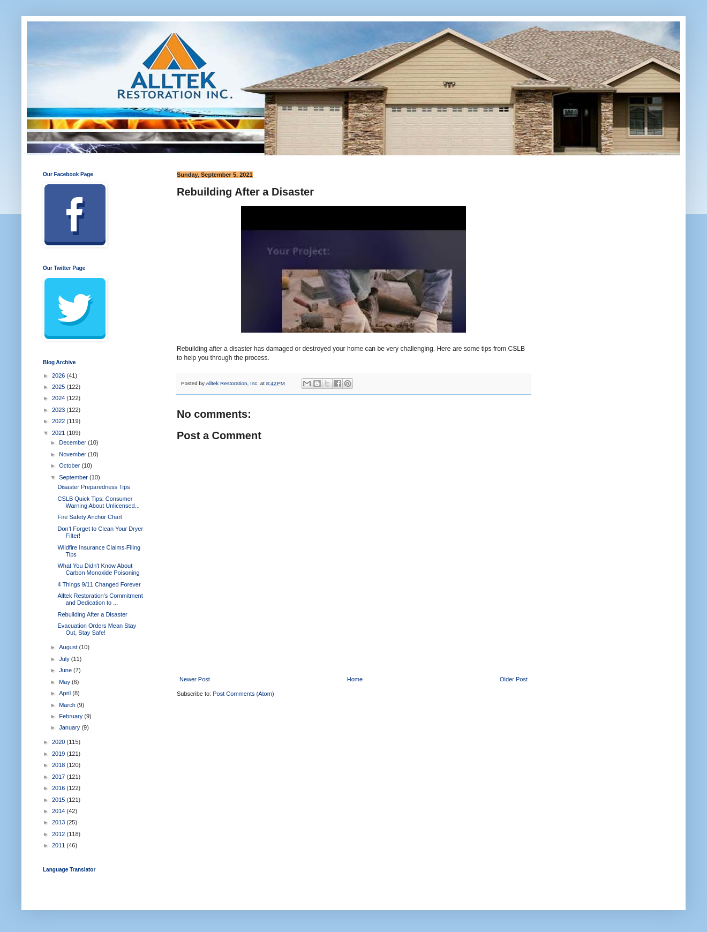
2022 (59, 421)
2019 (59, 753)
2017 (59, 776)
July (65, 659)
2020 (59, 742)
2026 (59, 375)
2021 (59, 433)
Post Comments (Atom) (243, 693)
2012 (59, 834)
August (69, 647)
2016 (59, 788)
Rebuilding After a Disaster (92, 614)
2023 (59, 410)
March (68, 705)
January (70, 727)
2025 (59, 387)
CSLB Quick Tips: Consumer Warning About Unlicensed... (98, 502)
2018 (59, 765)
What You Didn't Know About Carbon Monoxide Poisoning (98, 569)
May (65, 682)
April (65, 693)
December (73, 442)
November (73, 454)
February (71, 716)
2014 (59, 811)
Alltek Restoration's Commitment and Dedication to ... (99, 599)
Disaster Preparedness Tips (93, 487)
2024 (59, 398)
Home (355, 679)
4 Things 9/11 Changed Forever (98, 584)
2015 (59, 799)
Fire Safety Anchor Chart (89, 517)
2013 (59, 822)
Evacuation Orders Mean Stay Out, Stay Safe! (96, 629)
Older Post (514, 679)
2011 (59, 845)
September (74, 477)
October (70, 465)
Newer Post (194, 679)
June (66, 670)
